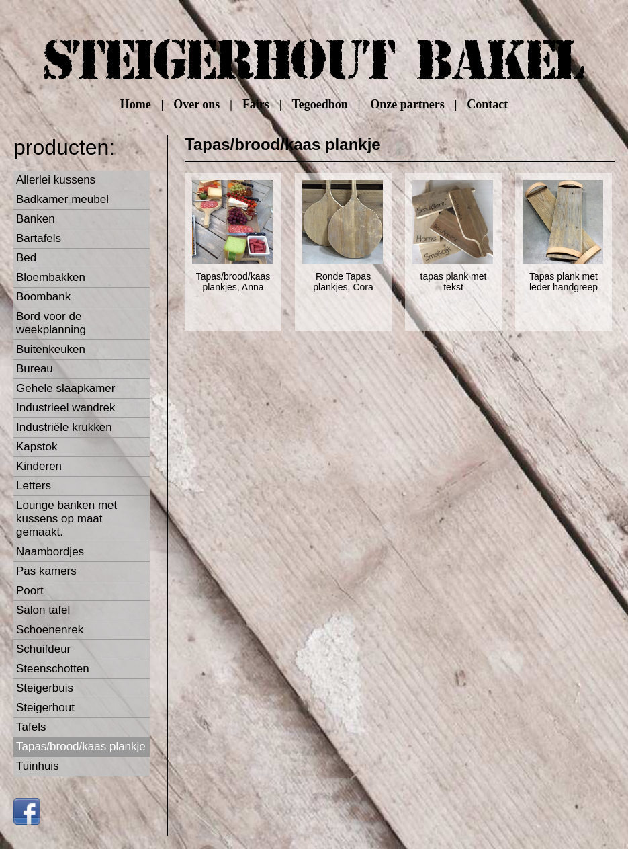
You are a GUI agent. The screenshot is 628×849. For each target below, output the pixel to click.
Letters (33, 485)
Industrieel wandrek (65, 407)
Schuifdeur (43, 649)
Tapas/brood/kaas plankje (81, 746)
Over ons (196, 104)
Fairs (255, 104)
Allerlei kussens (55, 179)
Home (135, 104)
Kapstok (36, 446)
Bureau (34, 368)
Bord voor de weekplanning (51, 323)
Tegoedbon (319, 104)
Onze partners (407, 104)
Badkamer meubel (62, 199)
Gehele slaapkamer (65, 388)
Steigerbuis (44, 688)
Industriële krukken (64, 427)
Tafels (31, 727)
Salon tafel (43, 610)
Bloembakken (50, 277)
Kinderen (39, 466)
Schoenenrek (49, 629)
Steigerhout (45, 707)
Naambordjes (50, 551)
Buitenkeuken (50, 349)
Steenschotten (52, 668)
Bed (26, 257)
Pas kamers (46, 571)
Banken (35, 218)
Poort (30, 590)
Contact (487, 104)
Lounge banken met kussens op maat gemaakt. (66, 518)
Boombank (43, 296)
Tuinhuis (37, 766)
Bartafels (38, 238)
